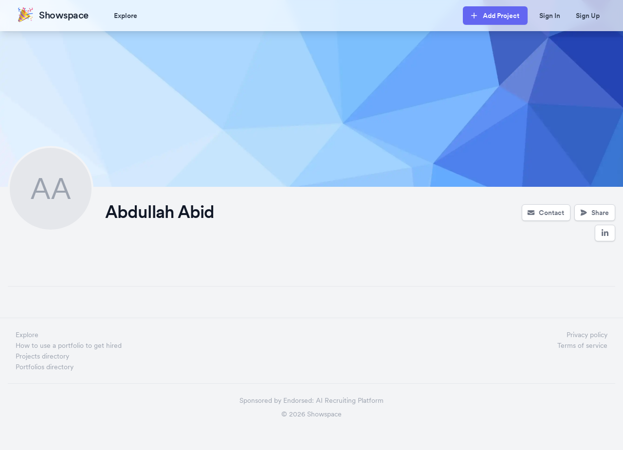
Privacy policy (587, 334)
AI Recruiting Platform (350, 400)
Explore (125, 15)
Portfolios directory (44, 366)
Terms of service (582, 345)
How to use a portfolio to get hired (69, 345)
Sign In (549, 15)
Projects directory (42, 356)
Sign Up (588, 15)
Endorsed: (298, 400)
